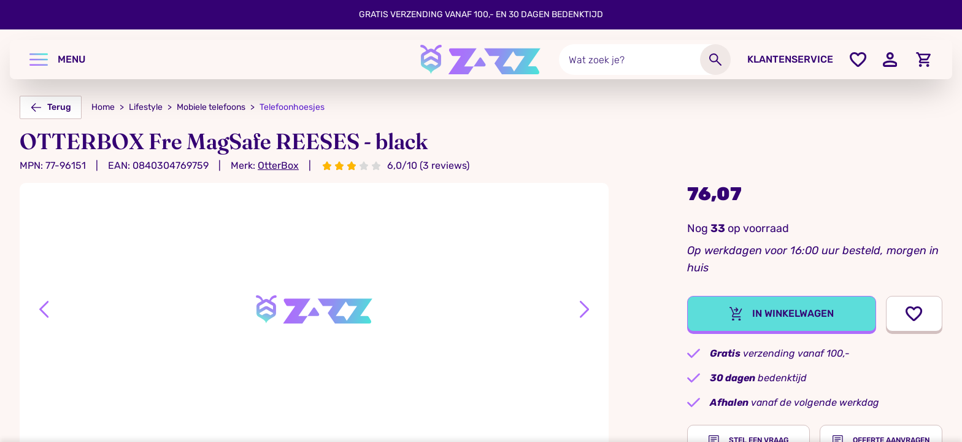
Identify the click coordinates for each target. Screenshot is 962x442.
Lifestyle (146, 107)
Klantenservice (790, 59)
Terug (50, 107)
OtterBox (278, 165)
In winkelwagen (781, 314)
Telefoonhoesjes (292, 107)
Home (103, 107)
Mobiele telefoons (211, 107)
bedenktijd (758, 378)
